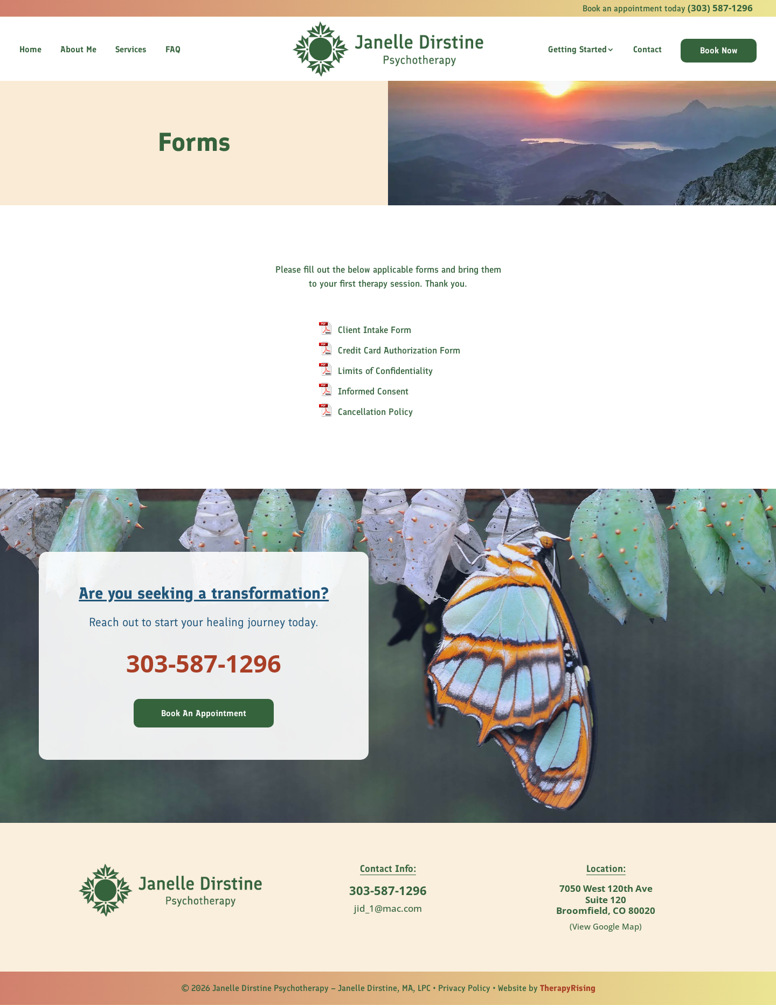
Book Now (718, 50)
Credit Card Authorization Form (399, 350)
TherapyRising (567, 988)
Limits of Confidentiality (385, 370)
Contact (647, 49)
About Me (78, 49)
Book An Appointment (203, 713)
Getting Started (577, 49)
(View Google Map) (606, 926)
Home (30, 49)
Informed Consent (373, 391)
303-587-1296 (203, 663)
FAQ (173, 49)
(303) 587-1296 (720, 8)
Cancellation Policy (375, 411)
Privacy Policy (464, 988)
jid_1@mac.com (388, 908)
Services (131, 49)
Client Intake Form (374, 329)
